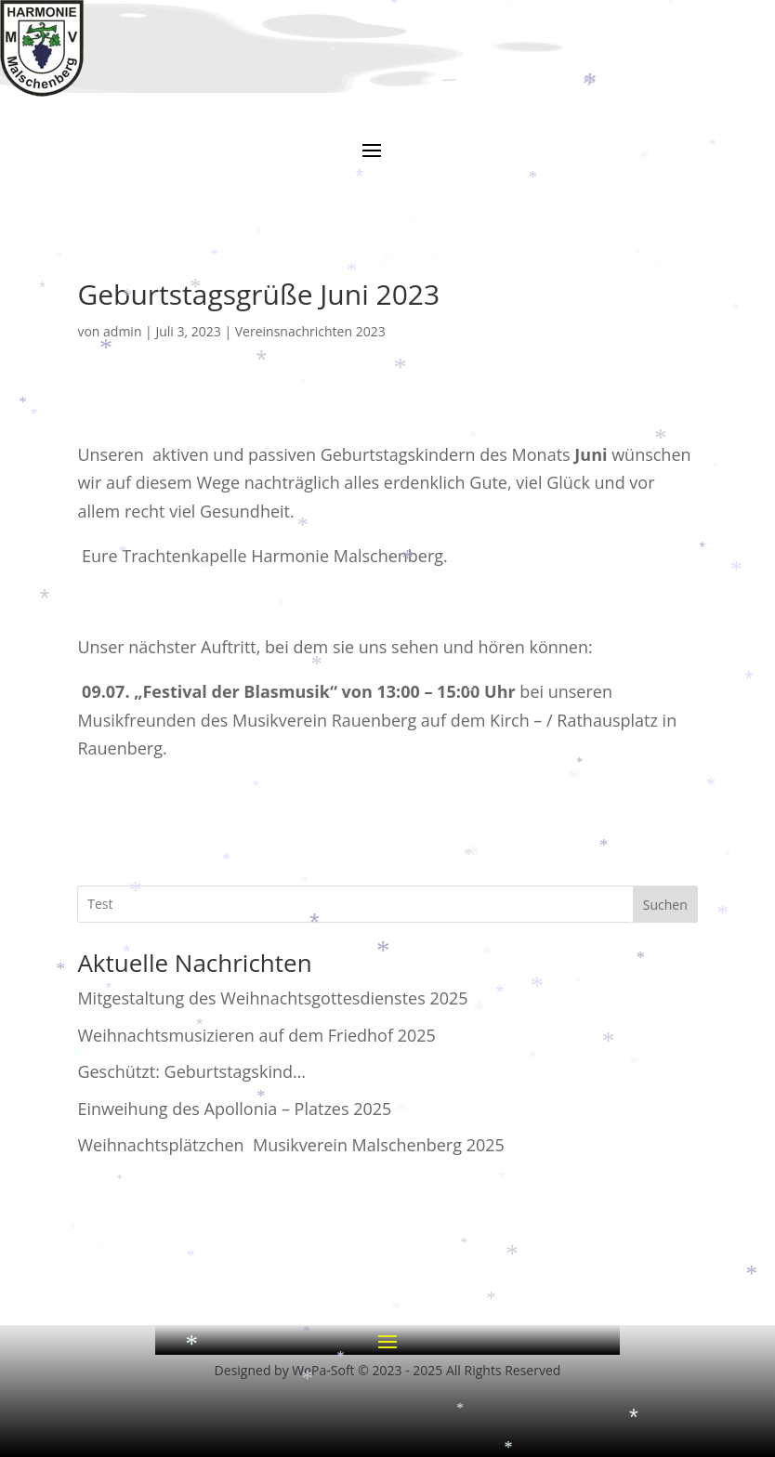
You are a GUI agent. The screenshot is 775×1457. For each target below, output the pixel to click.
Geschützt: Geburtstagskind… (191, 1071)
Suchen (665, 904)
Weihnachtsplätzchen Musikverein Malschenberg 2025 (290, 1145)
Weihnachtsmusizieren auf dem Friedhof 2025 (256, 1035)
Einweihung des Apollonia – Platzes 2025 (234, 1108)
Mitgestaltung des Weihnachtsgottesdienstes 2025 (272, 998)
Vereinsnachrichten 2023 (310, 331)
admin (122, 331)
